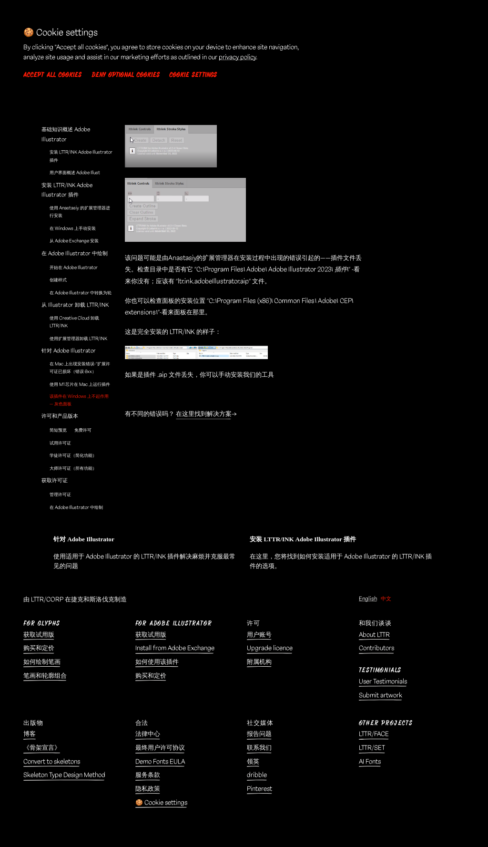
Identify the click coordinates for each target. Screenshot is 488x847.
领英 (253, 762)
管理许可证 (60, 494)
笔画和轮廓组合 (45, 676)
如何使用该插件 (157, 662)
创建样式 (58, 280)
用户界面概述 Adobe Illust (75, 172)
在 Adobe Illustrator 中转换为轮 (81, 292)
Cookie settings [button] (193, 75)
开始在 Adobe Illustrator (74, 267)
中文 (386, 598)
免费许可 (83, 430)
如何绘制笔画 (42, 662)
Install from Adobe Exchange (174, 648)
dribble (257, 775)
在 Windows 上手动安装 (73, 228)
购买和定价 (38, 648)
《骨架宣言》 (42, 748)
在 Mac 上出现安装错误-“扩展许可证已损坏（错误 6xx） (80, 368)
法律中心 (147, 734)
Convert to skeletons (51, 762)
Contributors (376, 648)
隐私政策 (147, 789)
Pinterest (259, 789)
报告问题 (259, 734)
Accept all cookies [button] (52, 75)
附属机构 (259, 662)
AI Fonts (370, 762)
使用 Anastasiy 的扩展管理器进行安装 (80, 212)
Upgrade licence (270, 648)
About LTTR (374, 635)
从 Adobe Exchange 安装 (74, 240)
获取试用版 (38, 635)
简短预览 (58, 430)
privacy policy (237, 57)
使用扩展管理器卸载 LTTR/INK (78, 338)
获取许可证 (54, 480)
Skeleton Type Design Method (64, 775)
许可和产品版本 (59, 416)
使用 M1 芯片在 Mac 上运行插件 (80, 384)
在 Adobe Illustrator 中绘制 (74, 253)
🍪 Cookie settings (161, 803)
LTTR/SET (372, 748)
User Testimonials (383, 682)
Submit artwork (380, 695)
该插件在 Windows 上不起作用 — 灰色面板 (79, 400)
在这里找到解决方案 (204, 414)
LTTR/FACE (374, 734)
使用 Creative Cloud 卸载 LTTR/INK (74, 322)
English (368, 598)
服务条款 (147, 775)
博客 (29, 734)
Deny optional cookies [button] (126, 75)
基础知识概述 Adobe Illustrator (65, 134)
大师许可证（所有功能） (73, 468)
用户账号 (259, 635)
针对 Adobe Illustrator (68, 350)
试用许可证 (60, 443)
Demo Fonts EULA (160, 762)
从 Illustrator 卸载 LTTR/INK (75, 305)
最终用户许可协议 (160, 748)
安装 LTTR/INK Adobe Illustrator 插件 (81, 156)
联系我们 (259, 748)
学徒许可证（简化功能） (73, 455)
